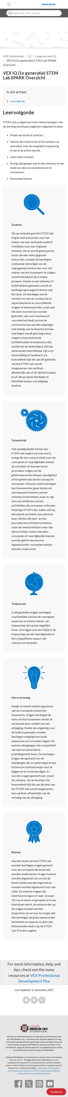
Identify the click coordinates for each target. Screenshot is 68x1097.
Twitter (34, 1000)
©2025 (20, 1060)
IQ (29, 56)
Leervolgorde (17, 101)
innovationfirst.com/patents (48, 1068)
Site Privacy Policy (15, 1071)
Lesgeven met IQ (45, 56)
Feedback (56, 1091)
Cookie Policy (45, 1071)
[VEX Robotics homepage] (27, 4)
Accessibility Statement (40, 1073)
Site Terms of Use (31, 1071)
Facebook (26, 1000)
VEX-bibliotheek (13, 56)
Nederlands (49, 4)
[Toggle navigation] (8, 4)
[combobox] (34, 13)
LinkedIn (42, 1000)
